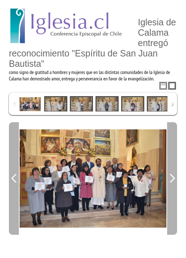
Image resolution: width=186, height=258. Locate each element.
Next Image (172, 178)
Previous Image (14, 178)
